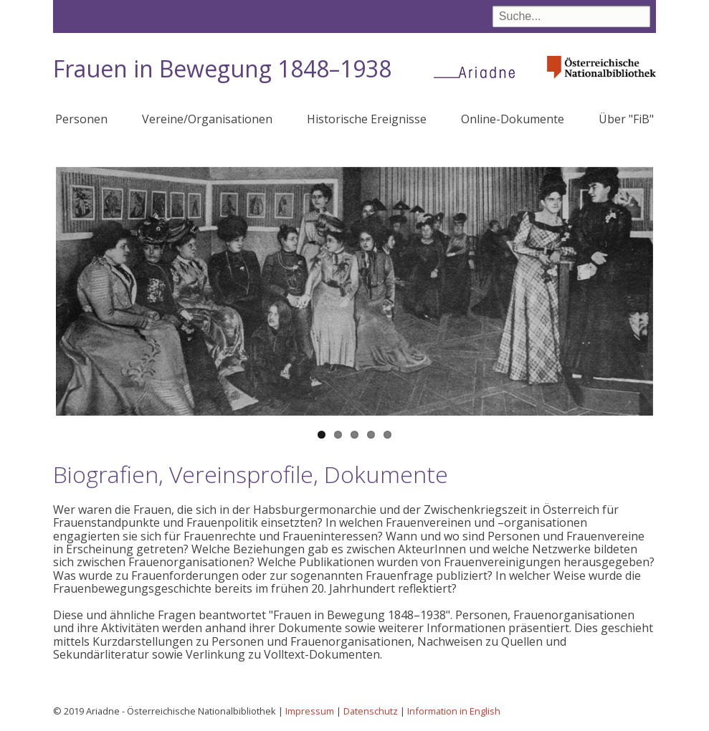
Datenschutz (370, 710)
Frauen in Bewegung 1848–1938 (222, 68)
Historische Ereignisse (367, 119)
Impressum (309, 710)
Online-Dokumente (512, 119)
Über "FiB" (626, 119)
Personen (81, 119)
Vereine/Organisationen (207, 119)
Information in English (453, 710)
